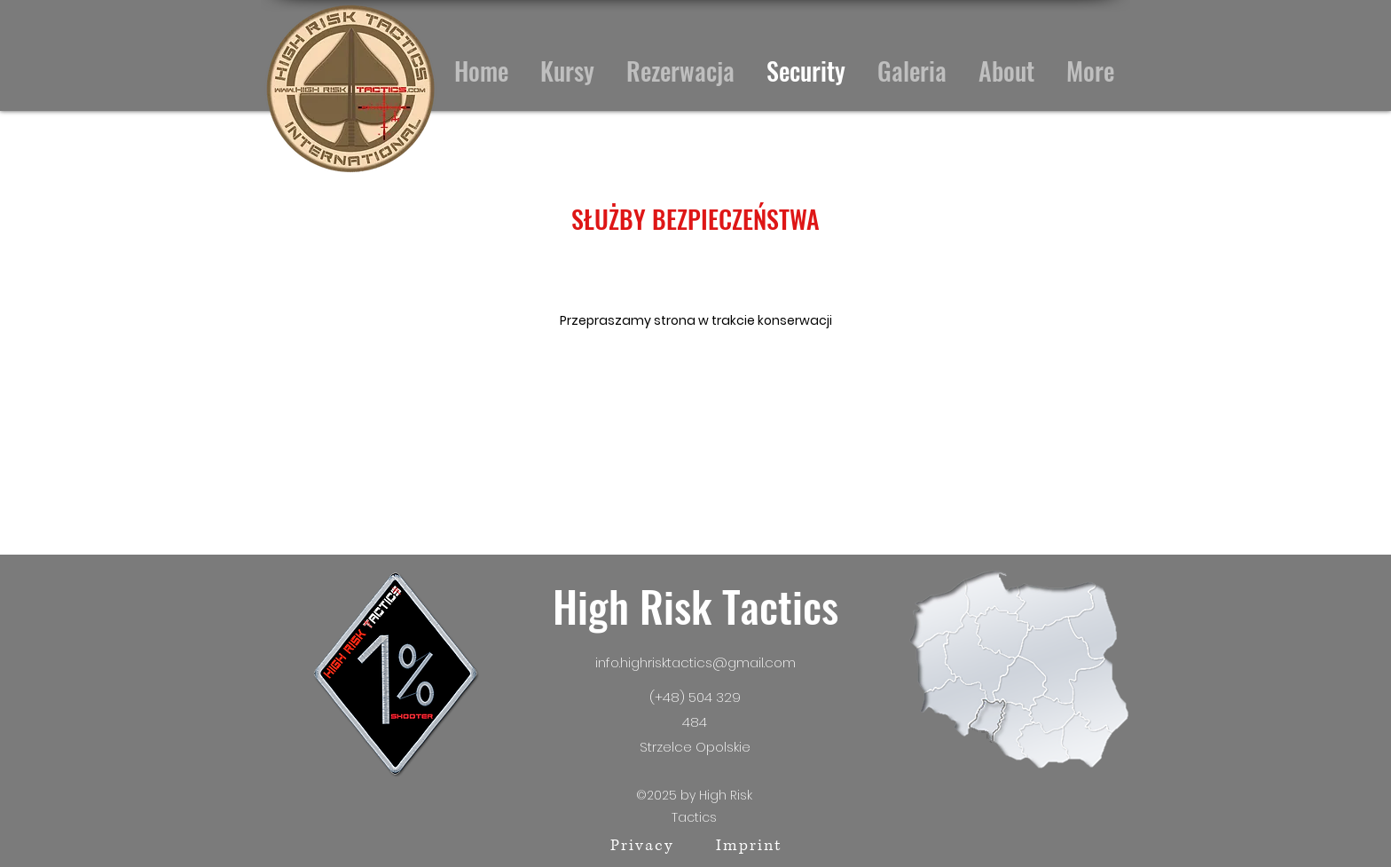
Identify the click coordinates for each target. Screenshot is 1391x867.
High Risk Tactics (695, 605)
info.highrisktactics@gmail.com (695, 662)
